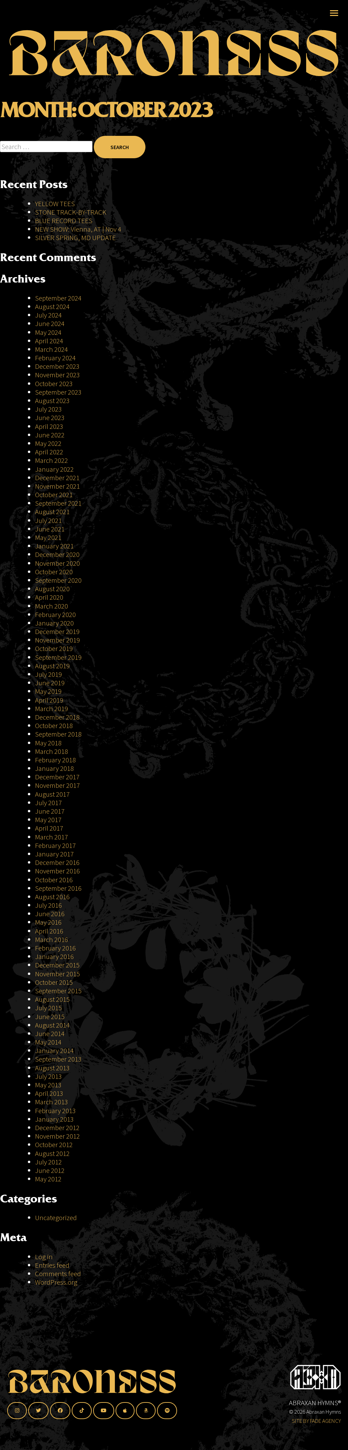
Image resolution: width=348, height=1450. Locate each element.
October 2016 (54, 879)
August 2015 (52, 999)
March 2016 (51, 939)
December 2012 (57, 1127)
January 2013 (54, 1119)
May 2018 (48, 742)
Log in (44, 1256)
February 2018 (55, 759)
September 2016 (58, 888)
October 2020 (54, 571)
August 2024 (52, 306)
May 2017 (48, 819)
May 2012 (48, 1178)
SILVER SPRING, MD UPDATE (75, 237)
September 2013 (58, 1059)
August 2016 (52, 896)
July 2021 (48, 520)
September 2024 (58, 298)
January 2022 (54, 469)
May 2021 (48, 537)
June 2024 (50, 323)
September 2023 (58, 392)
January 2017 (54, 853)
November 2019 (57, 640)
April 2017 (49, 828)
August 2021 (52, 511)
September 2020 (58, 580)
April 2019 (49, 700)
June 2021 (50, 528)
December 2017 (57, 776)
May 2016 (48, 922)
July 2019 (48, 674)
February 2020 (55, 614)
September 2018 (58, 734)
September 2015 (58, 990)
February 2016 (55, 948)
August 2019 (52, 665)
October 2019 (54, 648)
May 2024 (48, 332)
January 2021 (54, 545)
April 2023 (49, 426)
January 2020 (54, 623)
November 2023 (57, 374)
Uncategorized (56, 1217)
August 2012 (52, 1153)
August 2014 (52, 1025)
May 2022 (48, 443)
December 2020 (57, 554)
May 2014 (48, 1042)
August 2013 (52, 1067)
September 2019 (58, 657)
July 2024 (48, 315)
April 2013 (49, 1093)
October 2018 (54, 725)
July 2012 (48, 1161)
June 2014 (50, 1033)
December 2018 (57, 717)
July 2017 (48, 802)
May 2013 (48, 1084)
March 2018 (51, 751)
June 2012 (50, 1170)
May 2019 (48, 691)
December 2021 (57, 477)
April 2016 (49, 931)
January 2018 (54, 768)
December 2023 (57, 366)
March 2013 (51, 1101)
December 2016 (57, 862)
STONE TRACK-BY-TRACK (70, 212)
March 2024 (51, 349)
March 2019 (51, 708)
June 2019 (50, 682)
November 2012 (57, 1136)
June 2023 (50, 417)
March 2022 (51, 460)
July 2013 (48, 1076)
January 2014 (54, 1050)
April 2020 (49, 597)
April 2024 (49, 340)
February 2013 (55, 1110)
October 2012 (54, 1144)
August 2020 (52, 588)
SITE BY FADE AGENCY (316, 1421)
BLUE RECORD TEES (64, 220)
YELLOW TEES (55, 203)
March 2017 (51, 836)
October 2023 (54, 383)
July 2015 (48, 1007)
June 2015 (50, 1016)
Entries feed (52, 1265)
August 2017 (52, 794)
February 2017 (55, 845)
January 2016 (54, 956)
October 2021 (54, 494)
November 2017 (57, 785)
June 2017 (50, 811)
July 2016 (48, 905)
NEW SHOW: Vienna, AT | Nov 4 (78, 229)
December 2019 (57, 631)
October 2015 (54, 982)
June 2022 (50, 434)
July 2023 (48, 409)
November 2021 (57, 486)
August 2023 (52, 400)
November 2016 (57, 870)
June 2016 (50, 913)
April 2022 (49, 451)
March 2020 (51, 606)
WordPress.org (56, 1282)
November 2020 (57, 563)
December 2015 (57, 964)
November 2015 (57, 973)
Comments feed (58, 1273)
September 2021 (58, 503)
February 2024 (55, 357)
